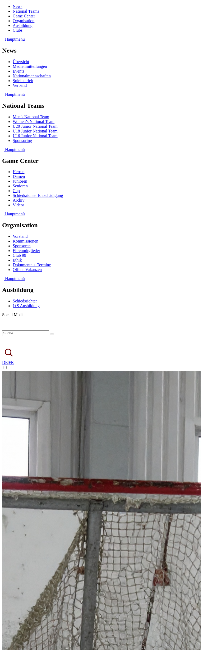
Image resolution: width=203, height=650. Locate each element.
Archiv (18, 200)
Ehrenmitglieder (26, 250)
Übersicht (21, 61)
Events (18, 71)
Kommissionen (25, 241)
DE (5, 362)
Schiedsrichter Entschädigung (38, 195)
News (17, 6)
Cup (16, 190)
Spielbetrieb (23, 80)
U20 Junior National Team (35, 126)
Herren (18, 171)
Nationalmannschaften (32, 76)
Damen (19, 176)
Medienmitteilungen (30, 66)
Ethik (17, 260)
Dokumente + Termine (32, 265)
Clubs (17, 30)
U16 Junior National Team (35, 136)
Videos (18, 205)
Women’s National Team (33, 121)
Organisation (23, 20)
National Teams (26, 11)
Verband (20, 85)
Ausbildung (23, 25)
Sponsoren (22, 246)
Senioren (20, 186)
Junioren (20, 181)
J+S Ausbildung (26, 305)
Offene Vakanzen (27, 269)
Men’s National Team (31, 117)
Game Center (24, 16)
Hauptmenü (13, 39)
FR (11, 362)
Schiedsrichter (25, 301)
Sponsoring (22, 140)
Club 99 (19, 255)
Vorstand (20, 236)
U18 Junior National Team (35, 131)
